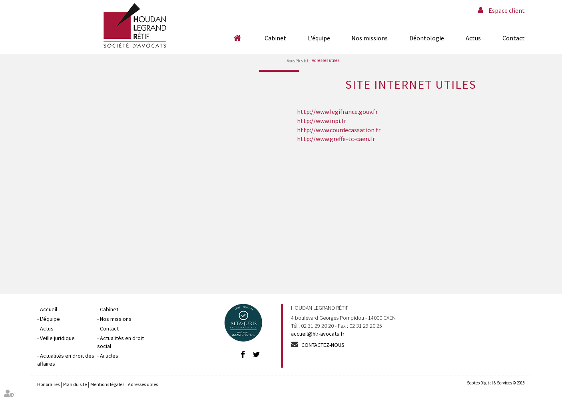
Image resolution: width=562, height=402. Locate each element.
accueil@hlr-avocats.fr (318, 333)
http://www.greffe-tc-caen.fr (336, 139)
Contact (513, 38)
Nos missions (369, 38)
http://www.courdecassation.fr (339, 130)
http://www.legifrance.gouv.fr (337, 111)
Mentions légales (107, 384)
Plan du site (75, 384)
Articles (109, 355)
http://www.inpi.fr (321, 121)
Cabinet (275, 38)
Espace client (506, 10)
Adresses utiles (325, 60)
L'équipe (319, 38)
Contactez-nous (323, 344)
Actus (473, 38)
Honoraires (48, 384)
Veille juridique (57, 338)
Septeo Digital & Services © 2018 (496, 383)
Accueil (237, 38)
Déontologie (426, 38)
